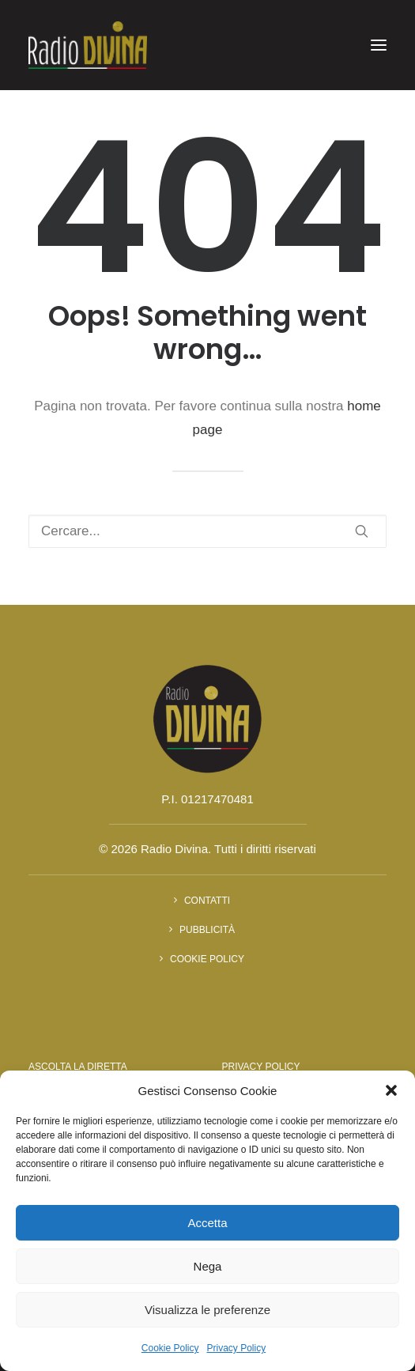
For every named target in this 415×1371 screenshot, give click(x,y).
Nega (208, 1266)
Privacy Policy (236, 1348)
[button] (391, 1090)
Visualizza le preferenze (207, 1309)
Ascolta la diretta (77, 1066)
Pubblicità (207, 929)
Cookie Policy (170, 1348)
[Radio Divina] (87, 45)
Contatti (207, 900)
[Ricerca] (207, 531)
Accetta (207, 1222)
